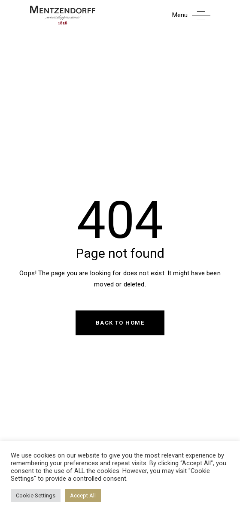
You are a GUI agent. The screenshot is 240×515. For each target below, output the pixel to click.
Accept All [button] (83, 495)
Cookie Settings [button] (35, 495)
